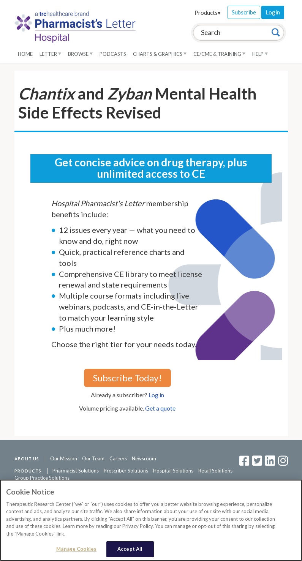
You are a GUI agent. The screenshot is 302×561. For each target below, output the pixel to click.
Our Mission (63, 458)
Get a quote (160, 408)
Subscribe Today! (127, 377)
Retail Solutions (215, 471)
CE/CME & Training (219, 54)
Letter (50, 54)
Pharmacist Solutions (75, 471)
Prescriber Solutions (126, 471)
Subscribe (244, 12)
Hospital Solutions (173, 471)
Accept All (129, 549)
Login (273, 12)
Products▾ (207, 12)
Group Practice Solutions (42, 478)
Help (260, 54)
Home (25, 54)
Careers (118, 458)
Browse (80, 54)
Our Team (93, 458)
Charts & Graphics (160, 54)
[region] (151, 520)
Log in (156, 394)
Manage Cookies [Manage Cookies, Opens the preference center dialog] (76, 549)
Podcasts (113, 54)
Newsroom (144, 458)
